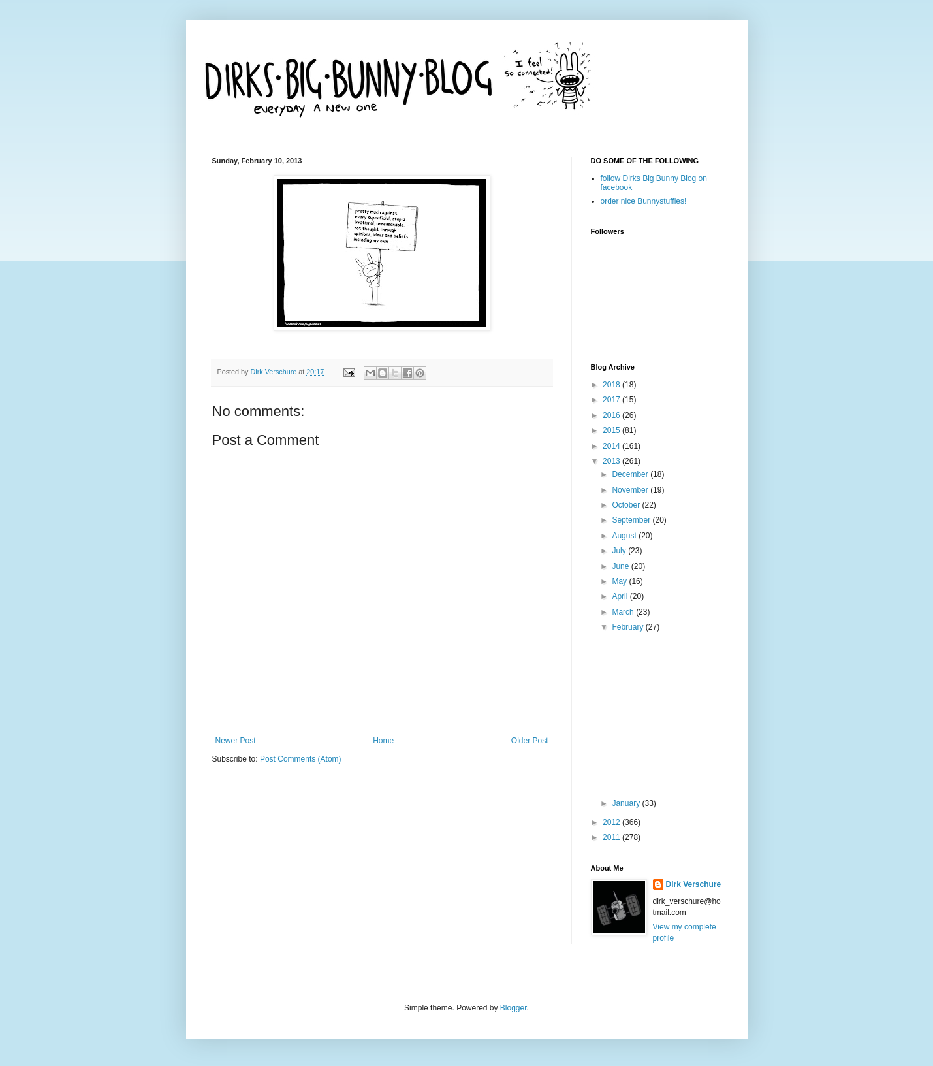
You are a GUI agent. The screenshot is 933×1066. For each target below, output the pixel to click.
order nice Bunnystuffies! (644, 201)
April (620, 596)
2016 (612, 415)
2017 (612, 399)
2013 (612, 461)
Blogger (513, 1007)
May (620, 581)
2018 (612, 384)
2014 (612, 446)
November (631, 489)
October (627, 504)
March (624, 612)
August (625, 535)
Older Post (529, 740)
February (628, 627)
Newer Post (235, 740)
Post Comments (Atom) (300, 759)
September (632, 520)
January (627, 803)
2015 (612, 430)
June (621, 566)
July (620, 550)
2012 (612, 822)
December (631, 474)
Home (383, 740)
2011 (612, 837)
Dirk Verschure (275, 372)
